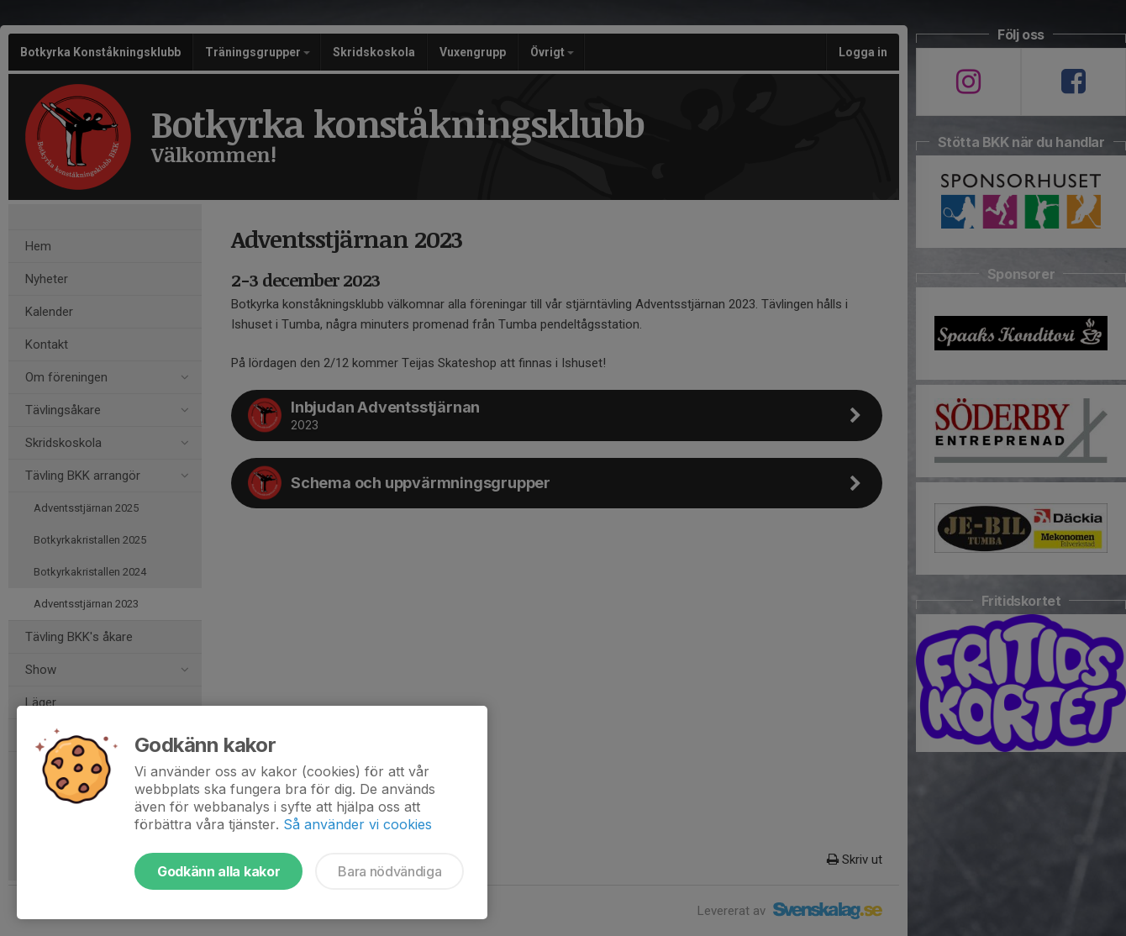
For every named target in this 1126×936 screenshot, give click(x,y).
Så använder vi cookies (357, 824)
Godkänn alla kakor (218, 871)
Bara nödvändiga (389, 871)
